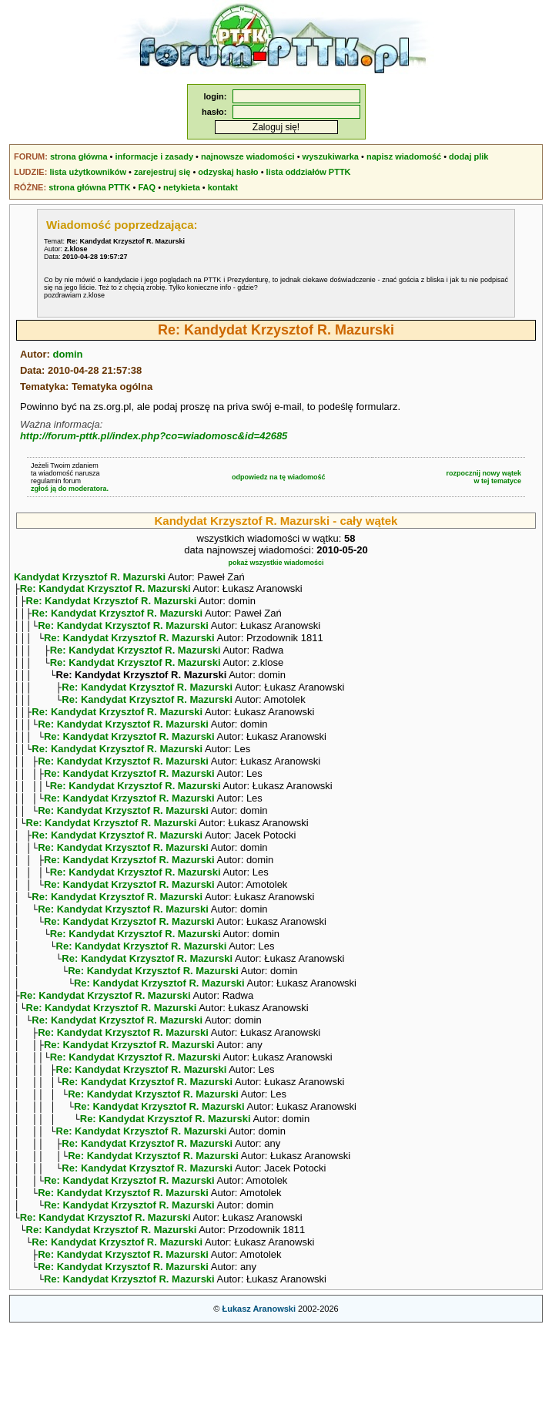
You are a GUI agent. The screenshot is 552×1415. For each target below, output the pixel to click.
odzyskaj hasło (228, 171)
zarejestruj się (162, 171)
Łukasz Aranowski (259, 1396)
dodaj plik (468, 156)
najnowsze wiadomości (248, 156)
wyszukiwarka (331, 156)
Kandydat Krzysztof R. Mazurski (90, 577)
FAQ (147, 187)
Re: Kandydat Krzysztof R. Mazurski (105, 590)
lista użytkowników (87, 171)
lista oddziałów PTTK (308, 171)
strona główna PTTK (89, 187)
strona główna (79, 156)
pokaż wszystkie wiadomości (275, 562)
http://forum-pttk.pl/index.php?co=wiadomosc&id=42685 (153, 436)
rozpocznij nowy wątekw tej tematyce (484, 477)
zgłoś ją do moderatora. (70, 488)
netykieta (181, 187)
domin (68, 354)
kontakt (223, 187)
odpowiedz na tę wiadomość (279, 477)
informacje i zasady (154, 156)
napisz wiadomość (403, 156)
